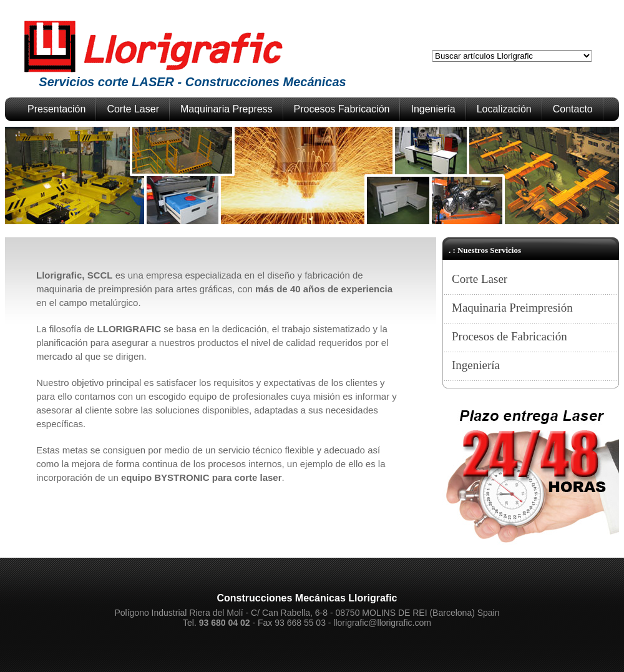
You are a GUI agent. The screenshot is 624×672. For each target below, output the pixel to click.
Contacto (573, 109)
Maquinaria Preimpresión (512, 307)
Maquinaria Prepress (226, 109)
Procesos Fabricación (342, 109)
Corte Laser (133, 109)
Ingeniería (433, 109)
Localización (504, 109)
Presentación (56, 109)
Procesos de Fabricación (509, 336)
